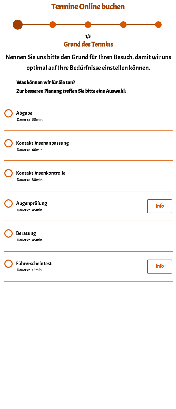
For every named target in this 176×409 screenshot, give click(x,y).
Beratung (30, 236)
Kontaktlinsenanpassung (42, 146)
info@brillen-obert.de (88, 393)
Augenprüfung (31, 206)
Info (160, 206)
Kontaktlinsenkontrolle (40, 176)
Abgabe (30, 116)
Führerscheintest (34, 267)
